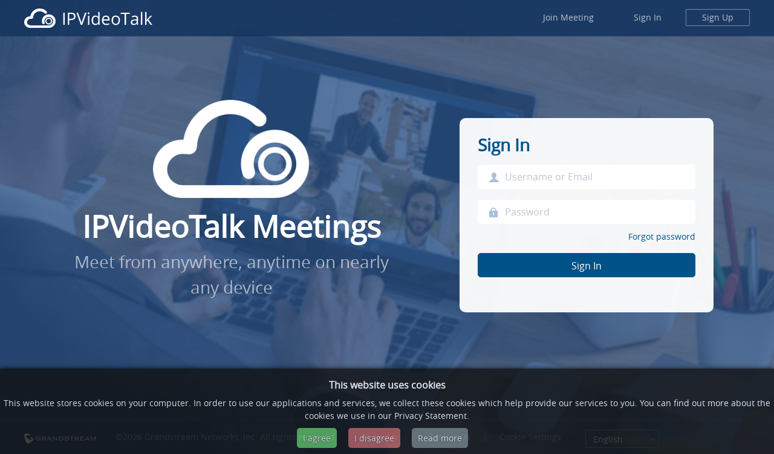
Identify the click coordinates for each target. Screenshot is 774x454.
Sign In (648, 17)
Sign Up (717, 17)
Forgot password (661, 236)
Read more (440, 438)
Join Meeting (568, 17)
